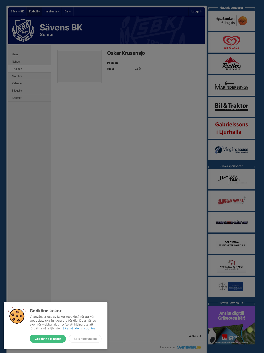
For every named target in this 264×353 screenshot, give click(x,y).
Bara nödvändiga (85, 339)
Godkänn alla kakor (48, 339)
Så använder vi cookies (78, 328)
